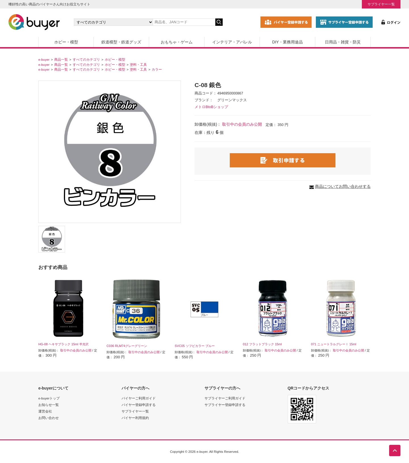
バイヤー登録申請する (139, 405)
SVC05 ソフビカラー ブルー (195, 346)
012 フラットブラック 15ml (262, 344)
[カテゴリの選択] (113, 22)
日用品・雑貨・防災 (343, 42)
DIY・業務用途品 (287, 42)
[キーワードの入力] (184, 22)
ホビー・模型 (66, 42)
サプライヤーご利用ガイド (224, 398)
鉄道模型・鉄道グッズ (121, 42)
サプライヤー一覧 (381, 4)
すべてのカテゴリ (86, 59)
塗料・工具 (138, 64)
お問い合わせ (48, 418)
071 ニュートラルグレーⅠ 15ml (333, 344)
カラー (157, 69)
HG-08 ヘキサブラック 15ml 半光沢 (63, 344)
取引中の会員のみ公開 (242, 124)
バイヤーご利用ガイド (139, 398)
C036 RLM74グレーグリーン (127, 346)
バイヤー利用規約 (135, 418)
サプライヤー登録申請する (224, 405)
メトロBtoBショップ (211, 107)
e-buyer (43, 59)
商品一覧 (61, 59)
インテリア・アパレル (232, 42)
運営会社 (45, 411)
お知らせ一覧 (48, 405)
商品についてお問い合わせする (343, 186)
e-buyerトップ (49, 398)
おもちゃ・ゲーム (177, 42)
